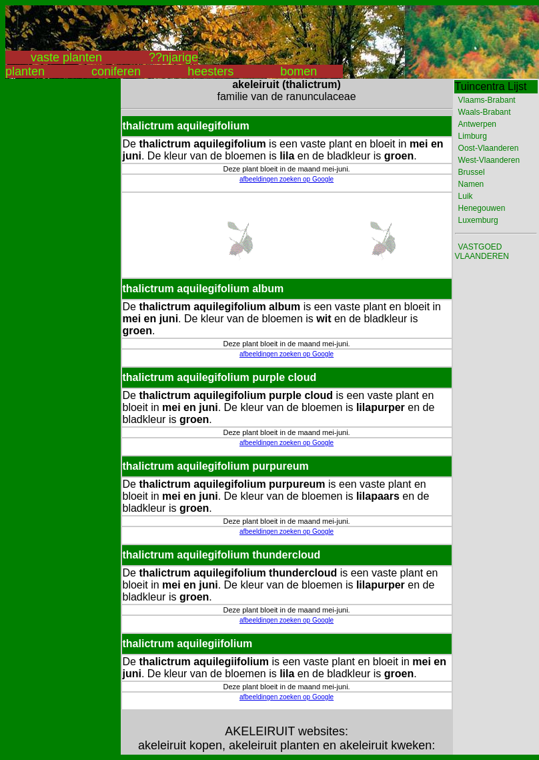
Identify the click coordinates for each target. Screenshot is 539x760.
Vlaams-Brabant (487, 100)
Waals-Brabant (484, 112)
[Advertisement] (58, 279)
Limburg (472, 136)
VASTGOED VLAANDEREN (482, 251)
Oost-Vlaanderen (488, 148)
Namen (471, 184)
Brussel (471, 172)
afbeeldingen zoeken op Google (286, 179)
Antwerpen (477, 124)
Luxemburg (478, 220)
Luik (465, 196)
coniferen (116, 71)
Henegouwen (482, 208)
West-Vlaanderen (489, 160)
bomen (298, 71)
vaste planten (66, 57)
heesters (210, 71)
